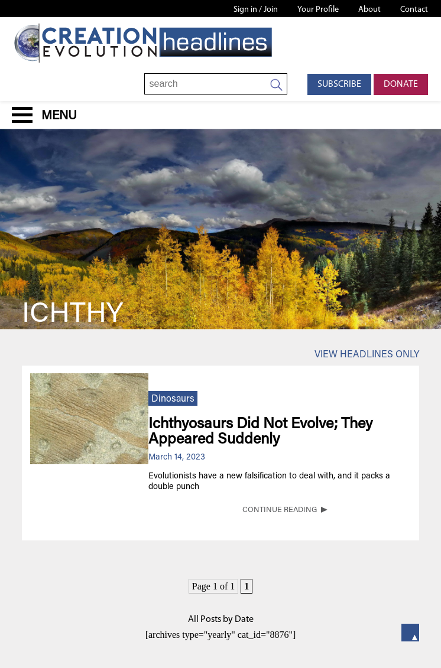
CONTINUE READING (279, 510)
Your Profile (318, 9)
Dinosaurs (172, 399)
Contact (414, 9)
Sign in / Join (256, 9)
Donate (401, 84)
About (369, 9)
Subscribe (339, 84)
